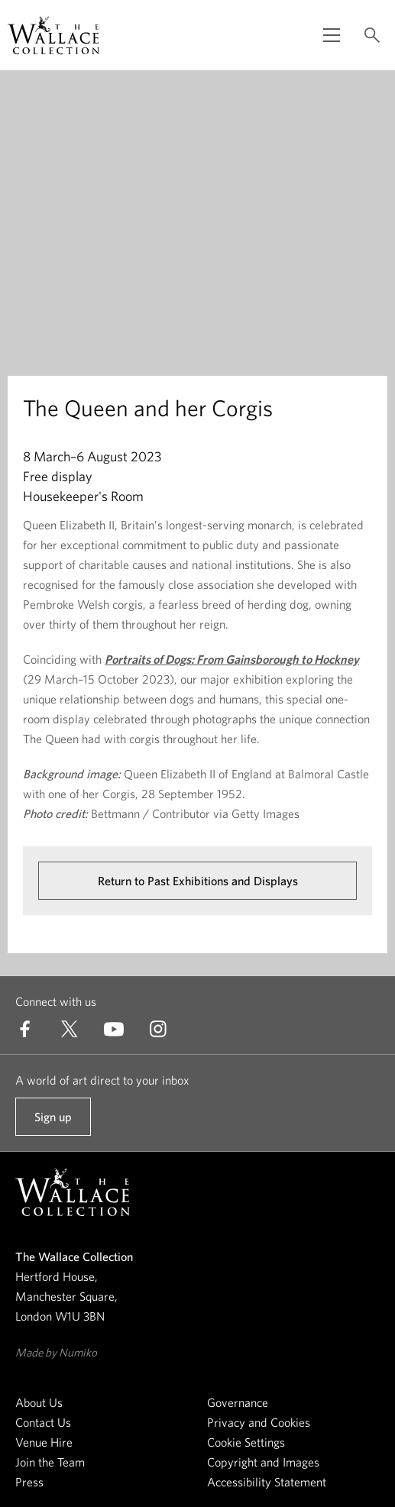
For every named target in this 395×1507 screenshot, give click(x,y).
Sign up (53, 1123)
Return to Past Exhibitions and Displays (198, 881)
